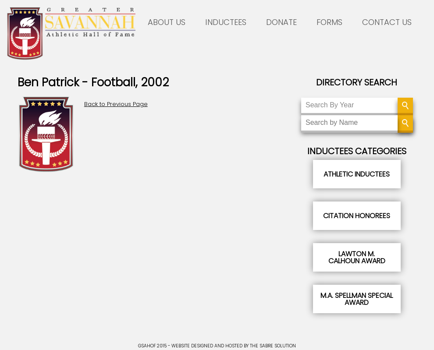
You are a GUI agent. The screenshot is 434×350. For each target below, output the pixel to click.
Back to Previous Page (116, 104)
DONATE (281, 22)
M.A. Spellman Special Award (356, 299)
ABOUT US (166, 22)
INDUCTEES (225, 22)
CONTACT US (387, 22)
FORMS (329, 22)
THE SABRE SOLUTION (273, 346)
